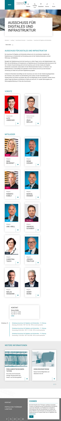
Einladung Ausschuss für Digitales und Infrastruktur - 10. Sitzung (29, 333)
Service (47, 6)
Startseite (7, 40)
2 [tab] (55, 384)
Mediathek (40, 6)
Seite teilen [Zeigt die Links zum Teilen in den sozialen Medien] (8, 44)
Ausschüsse (29, 40)
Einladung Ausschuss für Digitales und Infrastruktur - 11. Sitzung (29, 328)
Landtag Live (35, 6)
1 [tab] (54, 384)
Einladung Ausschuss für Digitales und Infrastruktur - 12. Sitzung (29, 323)
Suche (53, 6)
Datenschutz (32, 413)
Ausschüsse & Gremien (20, 40)
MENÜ (9, 4)
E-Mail (12, 315)
